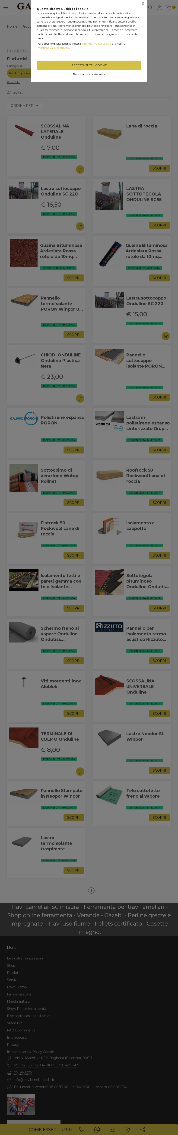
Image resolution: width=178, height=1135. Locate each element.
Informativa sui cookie (96, 43)
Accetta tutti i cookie (89, 65)
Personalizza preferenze (89, 74)
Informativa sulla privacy (53, 47)
